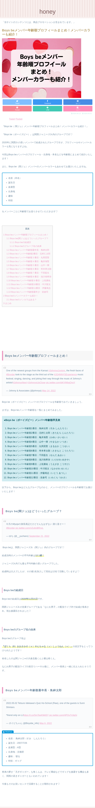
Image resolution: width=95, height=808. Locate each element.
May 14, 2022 (49, 390)
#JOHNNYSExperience (65, 374)
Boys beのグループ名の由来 (26, 246)
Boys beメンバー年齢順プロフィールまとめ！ (25, 235)
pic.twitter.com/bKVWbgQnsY (60, 382)
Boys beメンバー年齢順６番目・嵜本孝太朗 (29, 269)
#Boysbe (10, 374)
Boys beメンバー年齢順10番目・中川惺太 (29, 284)
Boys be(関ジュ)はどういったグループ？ (28, 238)
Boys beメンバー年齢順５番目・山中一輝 (28, 265)
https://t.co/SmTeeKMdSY (36, 715)
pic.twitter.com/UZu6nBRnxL (29, 528)
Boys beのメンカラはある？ (22, 299)
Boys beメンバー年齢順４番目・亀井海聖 (28, 261)
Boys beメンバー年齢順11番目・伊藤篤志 (29, 288)
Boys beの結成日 (20, 242)
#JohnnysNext (20, 382)
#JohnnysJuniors (56, 370)
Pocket (19, 119)
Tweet (12, 119)
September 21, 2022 (39, 536)
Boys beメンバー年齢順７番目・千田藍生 (28, 273)
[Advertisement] (47, 326)
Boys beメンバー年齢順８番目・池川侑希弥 (29, 276)
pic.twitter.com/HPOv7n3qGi (63, 715)
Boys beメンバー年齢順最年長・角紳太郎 (28, 250)
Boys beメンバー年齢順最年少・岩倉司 (27, 292)
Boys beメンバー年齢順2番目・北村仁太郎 (28, 254)
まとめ (7, 303)
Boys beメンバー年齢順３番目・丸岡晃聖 (28, 257)
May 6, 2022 (46, 723)
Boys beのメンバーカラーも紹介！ (20, 296)
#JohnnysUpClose (36, 382)
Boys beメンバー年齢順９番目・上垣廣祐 (28, 280)
